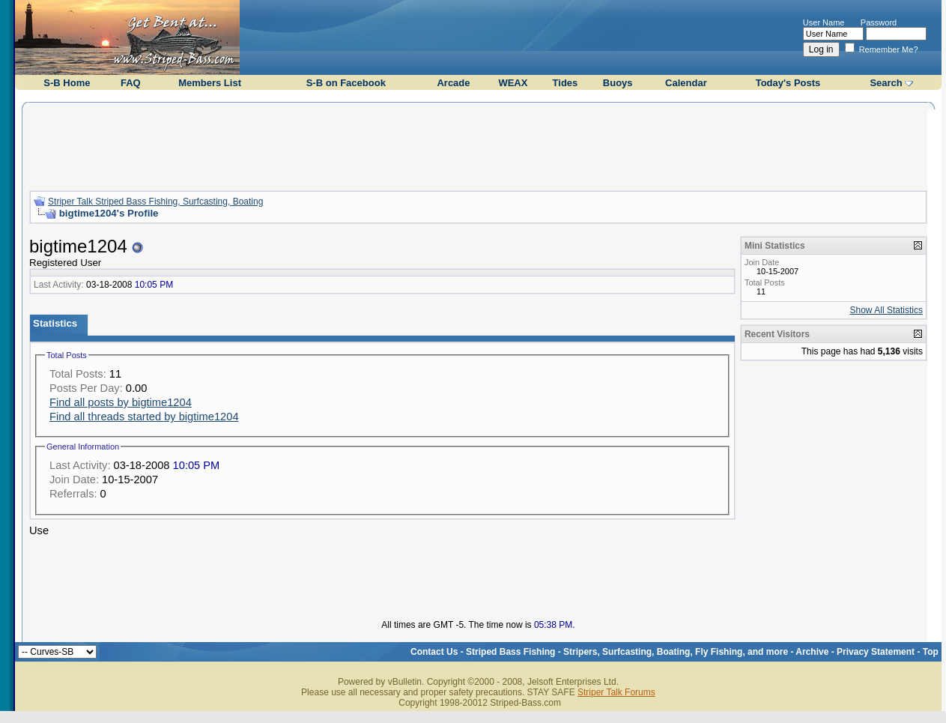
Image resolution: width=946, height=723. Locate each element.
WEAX (512, 82)
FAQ (131, 82)
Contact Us (434, 652)
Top (931, 652)
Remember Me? (881, 49)
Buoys (618, 82)
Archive (811, 652)
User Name (824, 22)
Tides (565, 82)
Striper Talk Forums (616, 692)
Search (886, 82)
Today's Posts (788, 82)
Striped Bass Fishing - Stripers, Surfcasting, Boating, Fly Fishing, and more (627, 652)
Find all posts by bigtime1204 (120, 402)
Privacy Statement (876, 652)
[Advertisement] (478, 144)
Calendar (686, 82)
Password (879, 22)
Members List (209, 82)
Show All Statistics (886, 310)
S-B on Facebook (346, 82)
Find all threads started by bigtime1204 (144, 417)
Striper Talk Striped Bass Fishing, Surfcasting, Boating (155, 201)
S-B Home (66, 82)
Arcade (453, 82)
